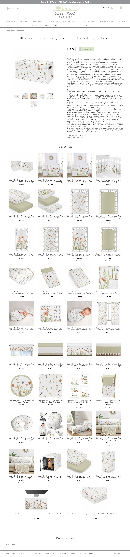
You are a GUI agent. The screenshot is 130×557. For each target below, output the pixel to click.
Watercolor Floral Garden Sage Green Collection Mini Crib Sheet (80, 254)
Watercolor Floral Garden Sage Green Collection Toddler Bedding (80, 439)
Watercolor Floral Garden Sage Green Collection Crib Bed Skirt (80, 365)
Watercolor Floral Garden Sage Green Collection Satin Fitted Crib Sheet (22, 292)
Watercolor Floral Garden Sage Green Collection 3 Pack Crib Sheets (51, 217)
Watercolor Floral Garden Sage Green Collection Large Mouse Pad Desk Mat (36, 514)
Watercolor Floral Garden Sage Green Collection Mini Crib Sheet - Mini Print (51, 254)
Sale (97, 25)
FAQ (14, 553)
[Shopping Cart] (121, 8)
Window (57, 25)
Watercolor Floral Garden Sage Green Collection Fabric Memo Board (51, 401)
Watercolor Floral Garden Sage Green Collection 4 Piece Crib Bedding (51, 181)
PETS (66, 25)
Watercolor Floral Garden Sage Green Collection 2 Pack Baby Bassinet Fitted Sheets (80, 477)
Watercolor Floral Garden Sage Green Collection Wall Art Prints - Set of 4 (80, 401)
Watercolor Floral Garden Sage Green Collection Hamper (109, 401)
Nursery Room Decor (70, 22)
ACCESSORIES (87, 25)
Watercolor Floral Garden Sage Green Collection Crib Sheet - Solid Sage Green (109, 217)
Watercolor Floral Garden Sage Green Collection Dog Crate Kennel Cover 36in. (51, 477)
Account (106, 8)
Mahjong (122, 22)
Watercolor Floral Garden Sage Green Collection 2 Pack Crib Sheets (22, 217)
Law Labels (74, 553)
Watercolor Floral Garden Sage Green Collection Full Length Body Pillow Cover (109, 439)
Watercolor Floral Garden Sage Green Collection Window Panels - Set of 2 (109, 328)
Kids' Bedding (53, 22)
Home (8, 30)
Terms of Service (51, 553)
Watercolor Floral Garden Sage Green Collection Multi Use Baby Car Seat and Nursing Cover (51, 439)
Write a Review (11, 544)
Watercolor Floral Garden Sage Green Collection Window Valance (22, 365)
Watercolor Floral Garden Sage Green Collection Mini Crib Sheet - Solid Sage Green (108, 255)
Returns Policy (63, 553)
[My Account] (111, 8)
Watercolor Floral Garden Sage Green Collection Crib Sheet (80, 217)
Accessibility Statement (86, 553)
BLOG (29, 553)
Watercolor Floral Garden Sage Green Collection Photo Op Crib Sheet (22, 254)
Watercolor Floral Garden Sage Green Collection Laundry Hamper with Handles (109, 477)
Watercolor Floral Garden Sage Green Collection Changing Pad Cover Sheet (80, 292)
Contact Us (21, 553)
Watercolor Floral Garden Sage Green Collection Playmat (22, 401)
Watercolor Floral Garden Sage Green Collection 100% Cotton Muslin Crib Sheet (94, 514)
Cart (116, 8)
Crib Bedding (24, 22)
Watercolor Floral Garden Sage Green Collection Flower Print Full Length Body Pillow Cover (21, 477)
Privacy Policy (38, 553)
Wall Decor (35, 25)
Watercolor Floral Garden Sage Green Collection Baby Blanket (109, 292)
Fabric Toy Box (20, 30)
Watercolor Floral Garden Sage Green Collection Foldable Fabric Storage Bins (22, 181)
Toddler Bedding (38, 22)
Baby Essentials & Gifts (106, 22)
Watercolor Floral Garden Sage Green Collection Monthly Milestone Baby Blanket (51, 329)
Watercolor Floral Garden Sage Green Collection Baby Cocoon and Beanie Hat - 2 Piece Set (22, 329)
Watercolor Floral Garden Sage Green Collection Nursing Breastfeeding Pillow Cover (22, 439)
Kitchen (75, 25)
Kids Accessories (88, 22)
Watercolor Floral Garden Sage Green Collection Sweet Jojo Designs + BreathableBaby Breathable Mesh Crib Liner (109, 181)
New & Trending (10, 22)
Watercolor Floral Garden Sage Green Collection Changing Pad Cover (51, 292)
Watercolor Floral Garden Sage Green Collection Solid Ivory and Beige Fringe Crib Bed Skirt (51, 365)
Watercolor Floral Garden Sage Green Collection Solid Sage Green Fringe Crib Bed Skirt (109, 365)
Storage (47, 25)
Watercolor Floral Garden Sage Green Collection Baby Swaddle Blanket (80, 328)
